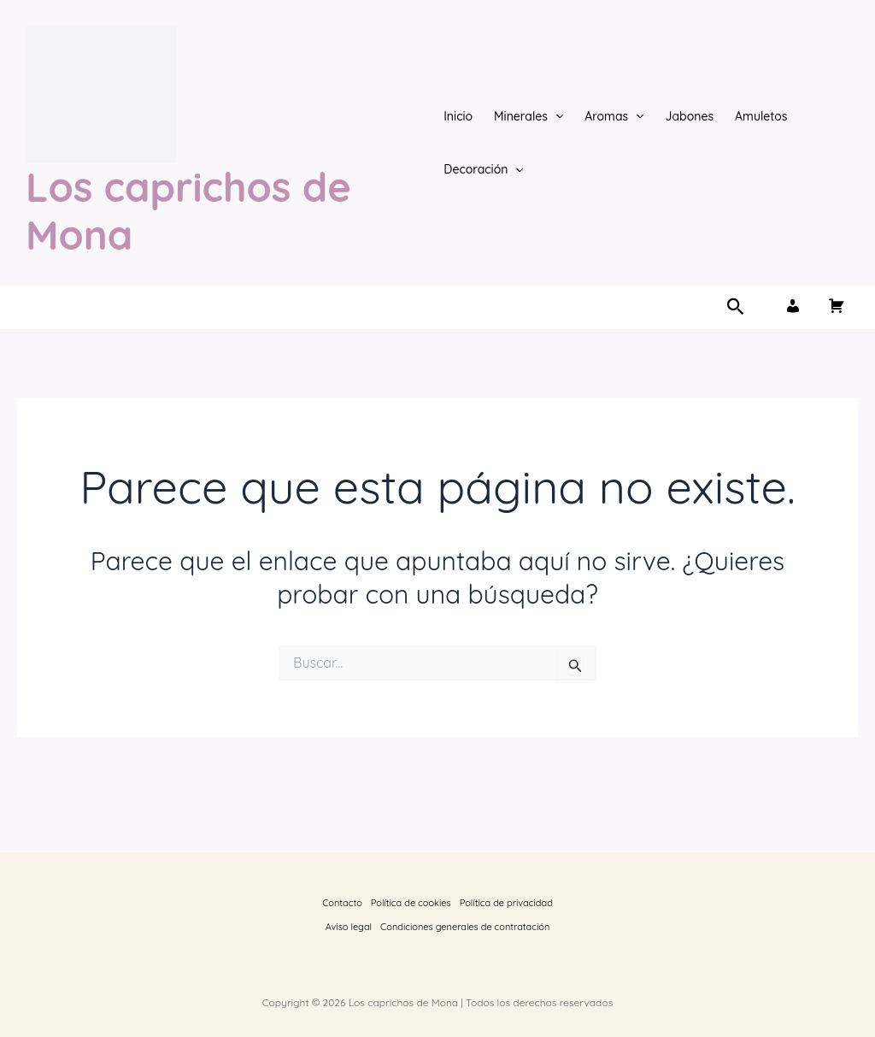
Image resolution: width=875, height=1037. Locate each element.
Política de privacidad (506, 903)
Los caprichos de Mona (188, 211)
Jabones (690, 116)
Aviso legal (349, 927)
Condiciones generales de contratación (464, 927)
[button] (555, 116)
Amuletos (761, 116)
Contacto (342, 903)
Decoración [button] (483, 169)
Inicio (458, 116)
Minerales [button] (528, 116)
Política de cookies (411, 903)
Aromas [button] (613, 116)
